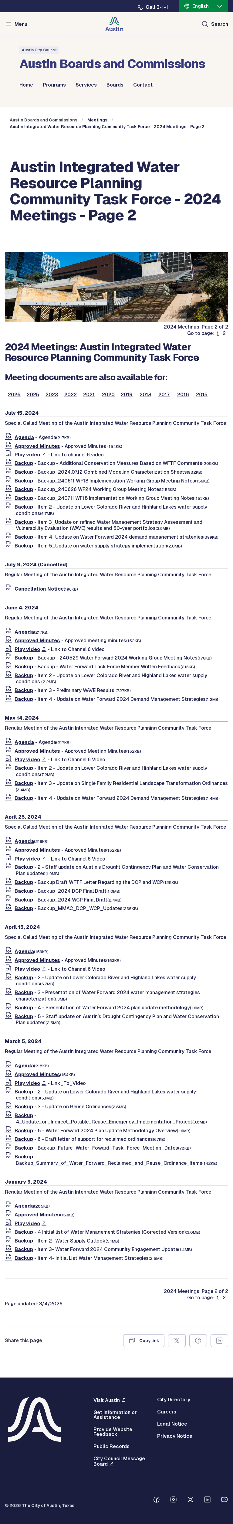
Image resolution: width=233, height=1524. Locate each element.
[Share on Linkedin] (219, 1340)
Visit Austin (106, 1400)
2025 (33, 395)
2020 (108, 395)
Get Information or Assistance (115, 1415)
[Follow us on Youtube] (224, 1500)
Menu (21, 24)
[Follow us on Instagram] (173, 1500)
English (200, 6)
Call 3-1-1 (157, 7)
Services (86, 85)
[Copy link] (143, 1340)
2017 (164, 395)
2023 (52, 395)
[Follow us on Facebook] (156, 1500)
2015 (202, 395)
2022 (70, 395)
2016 (183, 395)
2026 (14, 395)
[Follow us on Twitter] (190, 1500)
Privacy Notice (174, 1436)
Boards (114, 85)
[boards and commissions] (116, 320)
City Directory (173, 1399)
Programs (54, 85)
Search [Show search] (219, 24)
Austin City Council (39, 50)
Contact (143, 85)
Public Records (111, 1446)
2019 (127, 395)
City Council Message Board (119, 1461)
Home (26, 85)
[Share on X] (177, 1340)
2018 (145, 395)
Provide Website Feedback (112, 1432)
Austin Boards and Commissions (43, 120)
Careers (166, 1412)
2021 (89, 395)
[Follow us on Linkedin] (207, 1500)
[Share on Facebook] (198, 1340)
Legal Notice (172, 1424)
